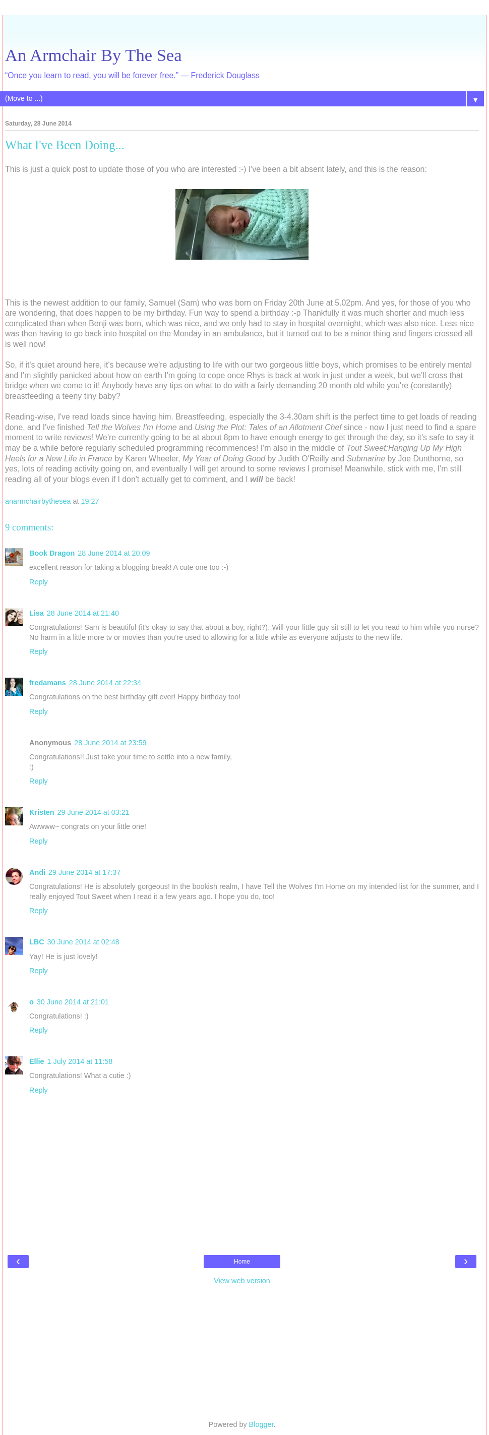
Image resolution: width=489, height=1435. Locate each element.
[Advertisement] (242, 27)
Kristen (41, 812)
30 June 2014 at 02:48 (83, 942)
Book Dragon (52, 553)
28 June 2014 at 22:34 (105, 683)
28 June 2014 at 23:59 (110, 743)
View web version (242, 1281)
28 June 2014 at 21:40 (83, 613)
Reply (38, 582)
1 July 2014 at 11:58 (80, 1061)
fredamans (47, 683)
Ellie (36, 1061)
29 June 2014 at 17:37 (84, 872)
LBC (36, 942)
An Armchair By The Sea (93, 55)
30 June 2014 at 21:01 (73, 1002)
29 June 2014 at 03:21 (93, 812)
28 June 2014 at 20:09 (114, 553)
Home (242, 1261)
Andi (37, 872)
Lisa (36, 613)
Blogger (261, 1424)
